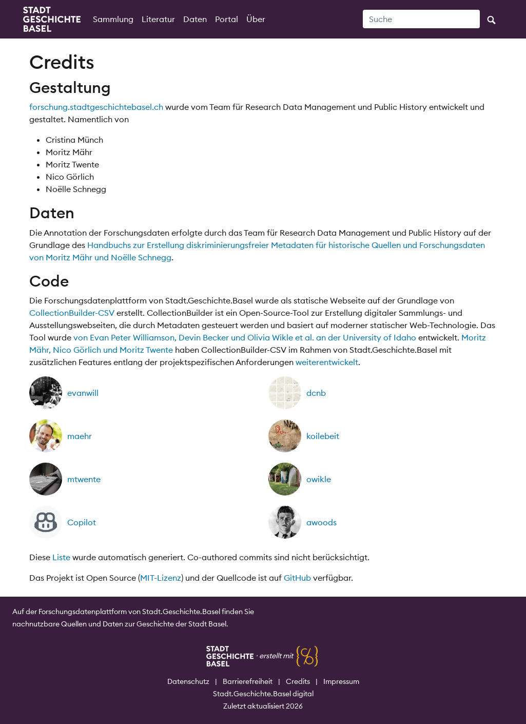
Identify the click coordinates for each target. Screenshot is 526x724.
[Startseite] (52, 19)
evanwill (83, 393)
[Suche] (421, 19)
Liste (61, 557)
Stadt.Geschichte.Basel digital (263, 693)
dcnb (316, 393)
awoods (321, 522)
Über (255, 19)
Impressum (341, 681)
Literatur (158, 19)
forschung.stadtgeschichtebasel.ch (96, 107)
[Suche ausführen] (491, 19)
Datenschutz (188, 681)
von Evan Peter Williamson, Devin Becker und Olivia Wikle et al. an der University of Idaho (244, 337)
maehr (79, 436)
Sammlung (113, 19)
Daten (195, 19)
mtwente (84, 479)
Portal (226, 19)
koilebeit (322, 436)
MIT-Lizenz (160, 578)
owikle (318, 479)
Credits (298, 681)
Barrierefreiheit (247, 681)
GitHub (297, 578)
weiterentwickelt (327, 362)
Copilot (81, 522)
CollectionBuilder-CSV (71, 313)
